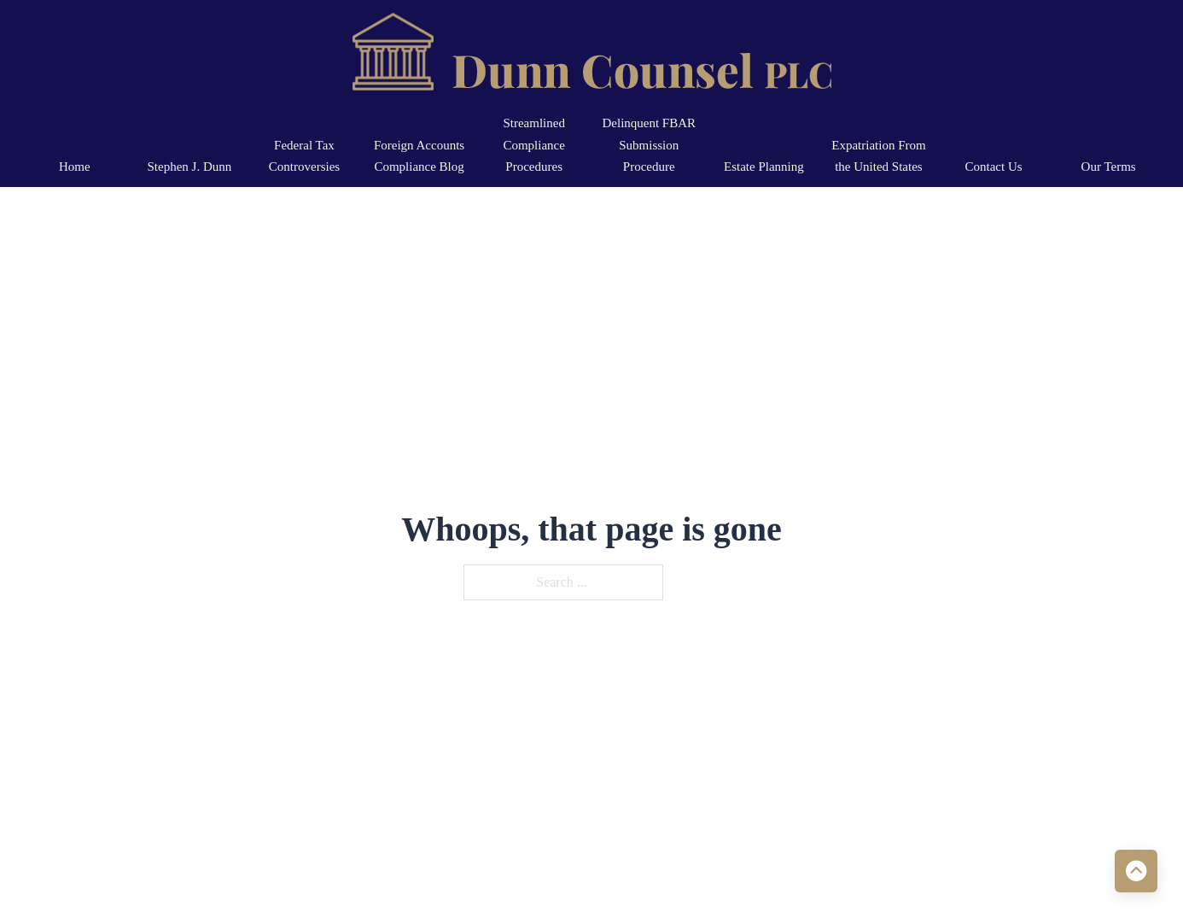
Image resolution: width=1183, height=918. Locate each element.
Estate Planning (764, 166)
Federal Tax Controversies (304, 156)
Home (74, 166)
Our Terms (1108, 166)
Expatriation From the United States (878, 156)
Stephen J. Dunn (190, 166)
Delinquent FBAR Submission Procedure (649, 144)
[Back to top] (1136, 871)
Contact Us (994, 166)
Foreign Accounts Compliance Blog (419, 156)
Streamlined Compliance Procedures (533, 144)
